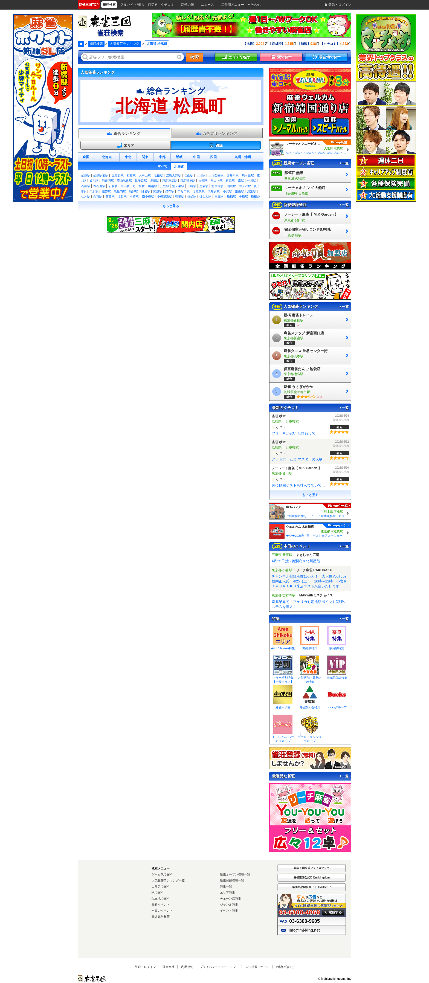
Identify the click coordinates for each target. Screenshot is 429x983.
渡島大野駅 (173, 175)
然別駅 (251, 191)
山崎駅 (191, 186)
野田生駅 (139, 186)
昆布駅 (169, 191)
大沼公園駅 (216, 175)
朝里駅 (179, 196)
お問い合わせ (285, 966)
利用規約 (187, 966)
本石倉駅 (99, 186)
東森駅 (230, 180)
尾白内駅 (217, 180)
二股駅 (93, 191)
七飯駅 (158, 175)
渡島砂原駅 (187, 180)
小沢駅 (227, 191)
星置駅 (219, 196)
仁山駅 (188, 175)
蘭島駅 (110, 196)
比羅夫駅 (199, 191)
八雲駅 (164, 186)
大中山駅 (145, 175)
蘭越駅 (157, 191)
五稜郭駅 (118, 175)
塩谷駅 (122, 196)
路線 (216, 146)
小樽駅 (134, 196)
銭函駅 (191, 196)
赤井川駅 (233, 175)
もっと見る (171, 206)
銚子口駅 (141, 180)
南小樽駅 (148, 196)
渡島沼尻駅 (169, 180)
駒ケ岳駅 (248, 175)
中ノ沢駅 (245, 186)
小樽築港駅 (164, 196)
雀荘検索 (96, 44)
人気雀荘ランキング (124, 44)
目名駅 (145, 191)
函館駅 (85, 175)
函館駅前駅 (100, 175)
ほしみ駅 (205, 196)
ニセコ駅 (184, 191)
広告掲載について (257, 966)
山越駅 (152, 186)
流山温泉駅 (124, 180)
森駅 (241, 180)
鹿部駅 (154, 180)
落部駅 (125, 186)
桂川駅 (251, 180)
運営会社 (169, 966)
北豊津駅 (217, 186)
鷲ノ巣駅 (178, 186)
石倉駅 (113, 186)
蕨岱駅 (106, 191)
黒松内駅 (120, 191)
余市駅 (97, 196)
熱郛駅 (133, 191)
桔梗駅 (131, 175)
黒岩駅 (203, 186)
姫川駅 (93, 180)
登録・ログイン (145, 966)
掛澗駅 (203, 180)
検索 (194, 57)
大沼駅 (200, 175)
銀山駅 (239, 191)
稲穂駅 (231, 196)
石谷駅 (85, 186)
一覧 (344, 163)
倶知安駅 (214, 191)
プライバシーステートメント (219, 966)
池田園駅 (108, 180)
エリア (125, 146)
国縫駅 (231, 186)
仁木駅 (85, 196)
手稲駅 (243, 196)
